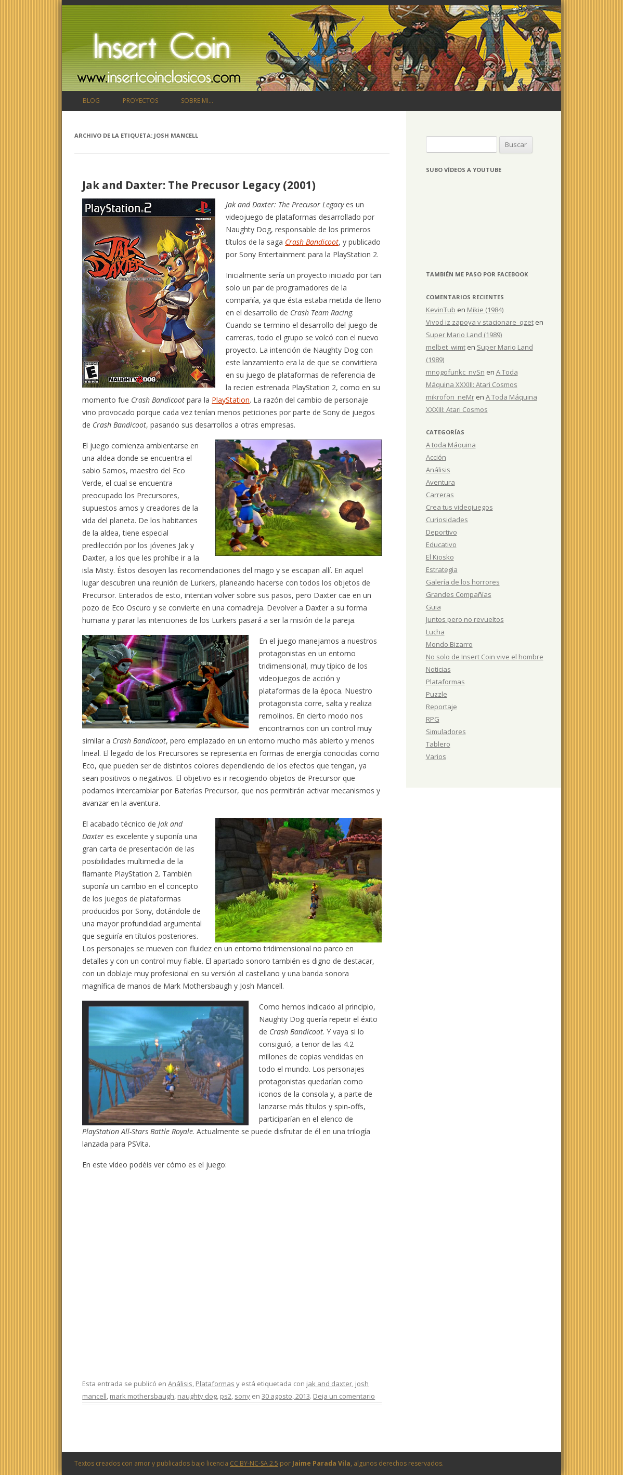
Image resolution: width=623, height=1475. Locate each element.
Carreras (440, 494)
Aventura (440, 482)
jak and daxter (329, 1383)
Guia (433, 607)
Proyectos (140, 100)
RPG (432, 719)
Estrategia (442, 569)
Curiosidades (447, 519)
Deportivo (441, 532)
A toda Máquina (451, 444)
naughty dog (197, 1396)
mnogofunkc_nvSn (455, 372)
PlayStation (231, 400)
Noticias (438, 669)
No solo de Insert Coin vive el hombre (484, 656)
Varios (436, 756)
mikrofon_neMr (450, 397)
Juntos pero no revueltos (465, 619)
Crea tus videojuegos (459, 507)
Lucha (435, 631)
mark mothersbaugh (142, 1396)
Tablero (438, 744)
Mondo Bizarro (449, 644)
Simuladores (446, 731)
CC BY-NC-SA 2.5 (254, 1463)
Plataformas (215, 1383)
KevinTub (441, 309)
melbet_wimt (445, 347)
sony (242, 1396)
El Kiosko (440, 557)
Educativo (441, 544)
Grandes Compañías (458, 594)
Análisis (180, 1383)
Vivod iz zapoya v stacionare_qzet (480, 322)
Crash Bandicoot (312, 242)
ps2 (225, 1396)
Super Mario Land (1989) (464, 334)
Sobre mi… (197, 100)
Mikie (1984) (485, 309)
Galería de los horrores (463, 582)
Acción (436, 457)
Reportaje (441, 706)
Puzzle (436, 694)
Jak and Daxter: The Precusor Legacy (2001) (199, 185)
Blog (91, 100)
